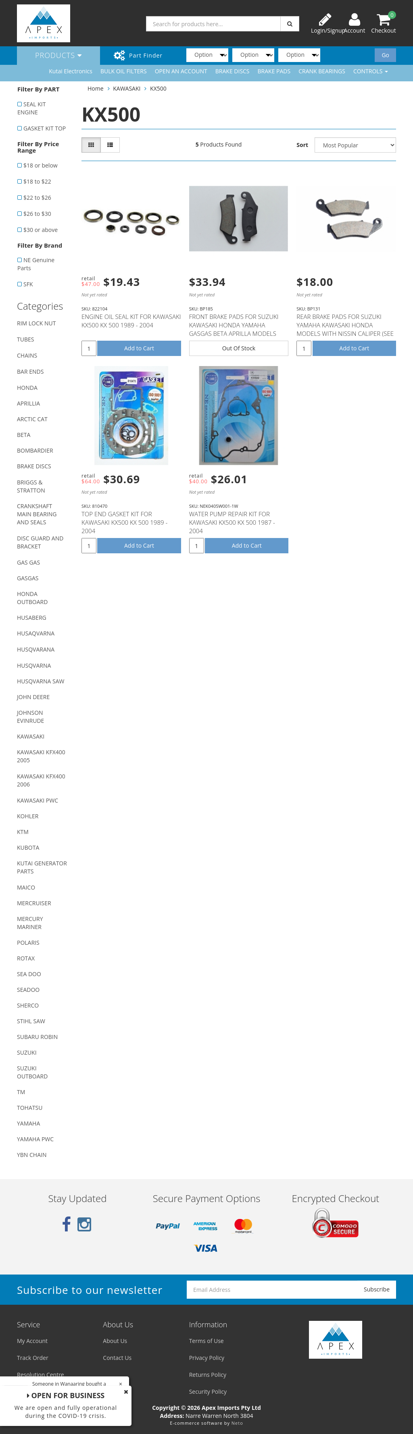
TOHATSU (29, 1107)
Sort (302, 145)
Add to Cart (139, 348)
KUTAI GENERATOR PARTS (42, 867)
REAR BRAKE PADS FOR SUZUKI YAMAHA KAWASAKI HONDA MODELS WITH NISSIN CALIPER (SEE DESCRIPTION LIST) (345, 329)
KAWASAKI (30, 736)
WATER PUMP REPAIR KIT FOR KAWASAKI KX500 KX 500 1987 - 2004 (232, 522)
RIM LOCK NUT (36, 323)
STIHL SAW (31, 1021)
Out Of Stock (239, 348)
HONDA (27, 387)
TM (21, 1092)
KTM (23, 832)
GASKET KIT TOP (44, 128)
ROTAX (26, 958)
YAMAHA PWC (35, 1139)
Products (58, 55)
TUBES (25, 339)
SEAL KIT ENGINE (31, 108)
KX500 (158, 88)
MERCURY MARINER (30, 923)
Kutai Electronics (70, 71)
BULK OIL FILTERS (123, 71)
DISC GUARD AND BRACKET (40, 542)
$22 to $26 (37, 197)
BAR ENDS (30, 371)
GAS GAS (28, 562)
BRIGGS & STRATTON (31, 486)
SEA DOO (29, 974)
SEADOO (28, 989)
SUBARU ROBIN (37, 1037)
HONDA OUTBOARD (32, 598)
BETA (23, 435)
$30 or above (40, 230)
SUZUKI (27, 1052)
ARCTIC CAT (32, 419)
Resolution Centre (40, 1374)
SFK (28, 284)
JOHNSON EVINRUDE (30, 716)
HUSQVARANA (35, 649)
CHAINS (27, 355)
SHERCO (28, 1005)
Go (385, 55)
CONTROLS (370, 71)
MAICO (26, 887)
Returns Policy (207, 1374)
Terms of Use (206, 1341)
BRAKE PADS (274, 71)
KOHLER (28, 816)
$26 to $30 (37, 213)
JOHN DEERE (33, 697)
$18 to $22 (37, 181)
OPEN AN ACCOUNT (181, 71)
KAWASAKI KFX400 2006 (41, 780)
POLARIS (28, 942)
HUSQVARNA (34, 665)
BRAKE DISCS (232, 71)
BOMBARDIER (35, 450)
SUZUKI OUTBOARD (32, 1072)
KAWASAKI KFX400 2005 (41, 756)
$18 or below (40, 165)
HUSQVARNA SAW (40, 681)
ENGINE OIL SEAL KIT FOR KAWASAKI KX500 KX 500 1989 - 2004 (131, 320)
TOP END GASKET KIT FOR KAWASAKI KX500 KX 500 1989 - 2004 (124, 522)
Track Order (32, 1358)
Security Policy (208, 1391)
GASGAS (27, 578)
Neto (237, 1423)
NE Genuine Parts (35, 264)
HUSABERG (31, 617)
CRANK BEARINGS (321, 71)
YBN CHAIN (32, 1155)
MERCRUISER (34, 903)
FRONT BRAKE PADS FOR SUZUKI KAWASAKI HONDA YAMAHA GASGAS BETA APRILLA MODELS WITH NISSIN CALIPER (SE (234, 329)
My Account (32, 1341)
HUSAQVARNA (35, 633)
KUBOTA (28, 847)
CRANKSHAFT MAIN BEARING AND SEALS (36, 514)
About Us (115, 1341)
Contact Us (117, 1358)
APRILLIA (28, 403)
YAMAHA (28, 1123)
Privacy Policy (206, 1358)
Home (96, 88)
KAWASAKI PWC (37, 800)
